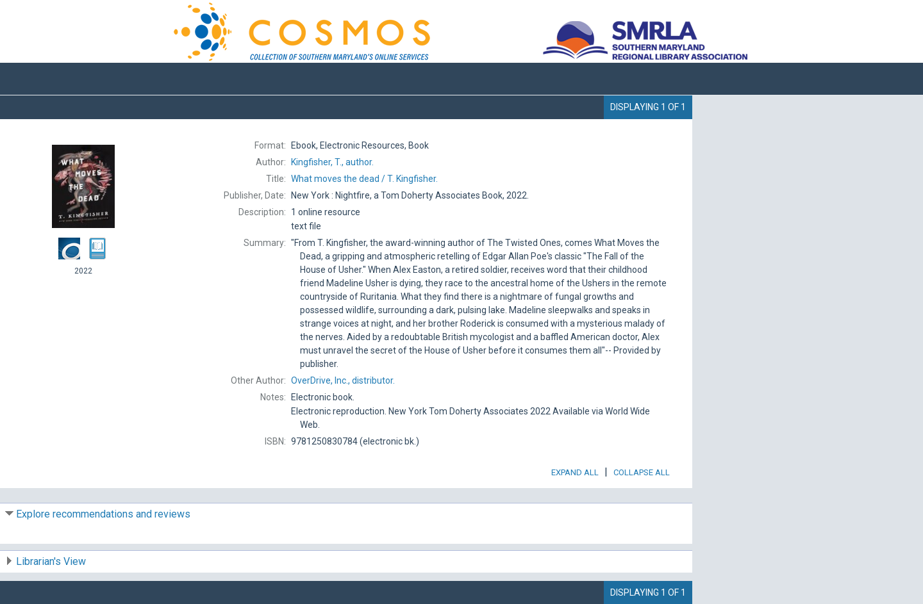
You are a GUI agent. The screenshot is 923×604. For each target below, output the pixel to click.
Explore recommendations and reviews (103, 514)
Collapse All (641, 472)
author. (332, 162)
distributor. (343, 380)
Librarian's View (51, 561)
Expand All (575, 472)
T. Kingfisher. (364, 179)
